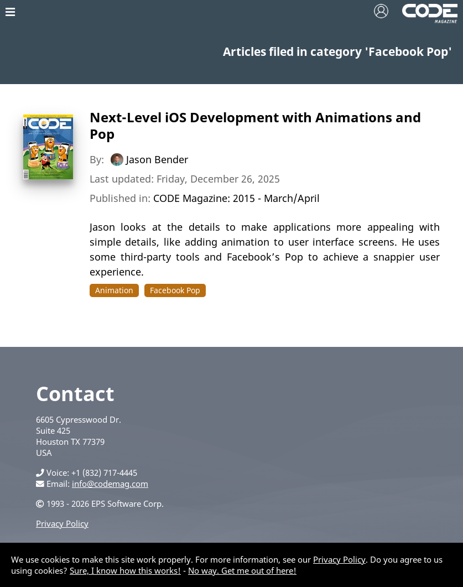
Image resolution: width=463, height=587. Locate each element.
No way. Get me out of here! (242, 570)
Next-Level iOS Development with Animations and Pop (255, 125)
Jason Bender (157, 159)
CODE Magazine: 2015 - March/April (236, 198)
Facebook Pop (175, 290)
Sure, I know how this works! (125, 570)
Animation (114, 290)
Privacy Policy (62, 523)
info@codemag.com (110, 483)
